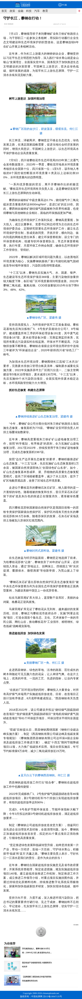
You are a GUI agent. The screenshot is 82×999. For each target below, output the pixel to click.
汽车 (37, 10)
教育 (45, 10)
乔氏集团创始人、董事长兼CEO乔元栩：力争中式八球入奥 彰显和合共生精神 (37, 953)
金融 (20, 10)
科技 (29, 10)
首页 (4, 10)
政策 (12, 10)
